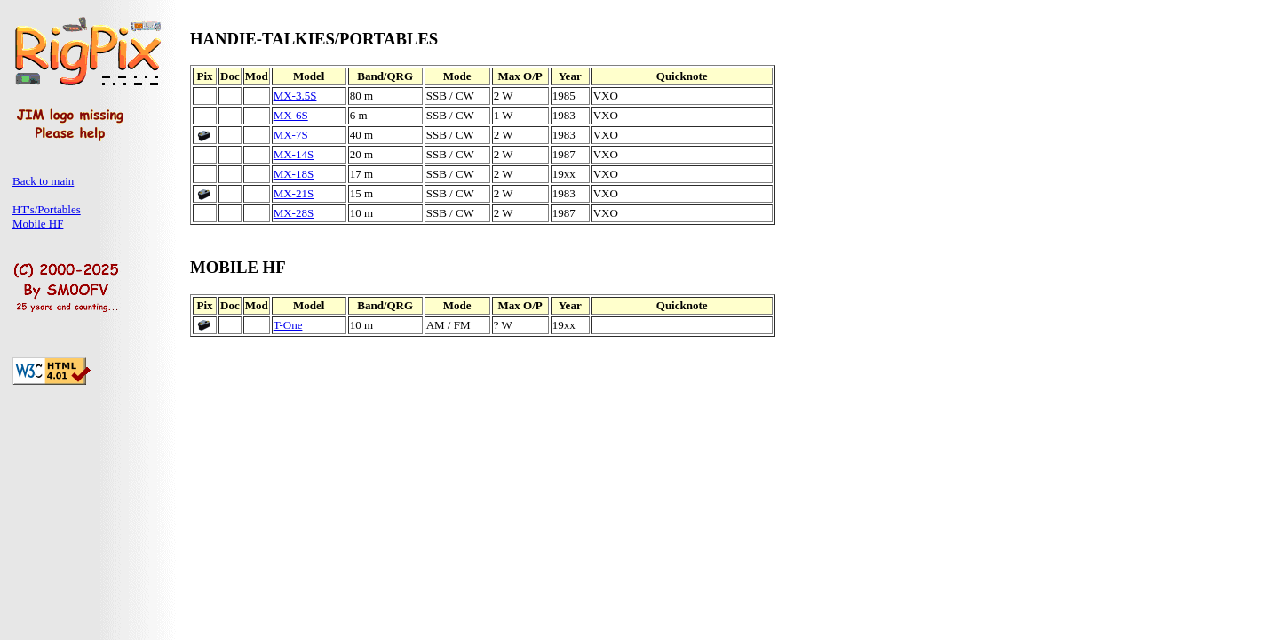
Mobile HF (37, 223)
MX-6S (291, 115)
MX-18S (294, 173)
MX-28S (294, 213)
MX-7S (291, 134)
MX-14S (294, 154)
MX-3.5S (295, 95)
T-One (288, 325)
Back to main (43, 181)
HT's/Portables (46, 209)
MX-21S (294, 193)
